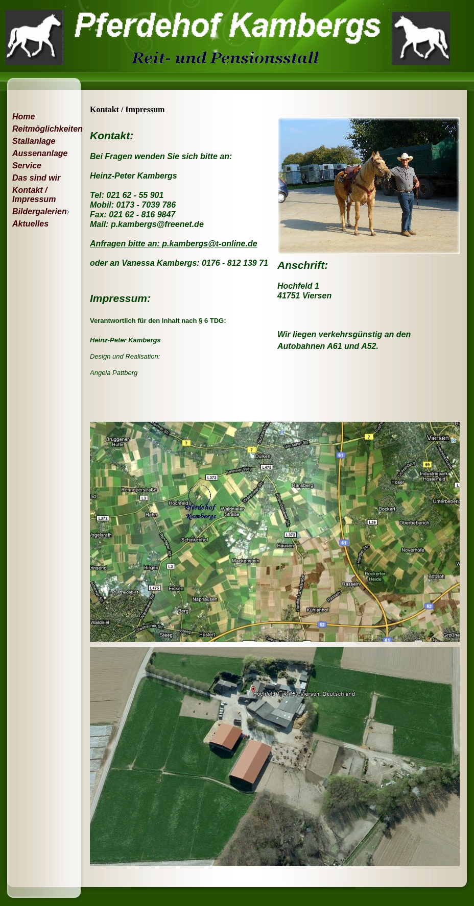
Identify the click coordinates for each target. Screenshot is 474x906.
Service (26, 165)
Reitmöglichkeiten (42, 128)
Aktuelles (30, 223)
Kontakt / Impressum (34, 195)
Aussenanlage (39, 153)
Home (23, 116)
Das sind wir (36, 177)
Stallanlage (33, 141)
